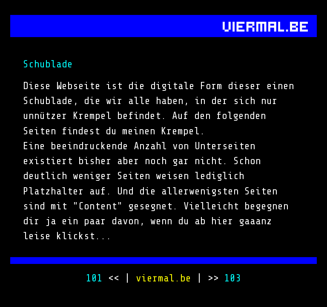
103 (232, 278)
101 (94, 278)
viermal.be (163, 278)
